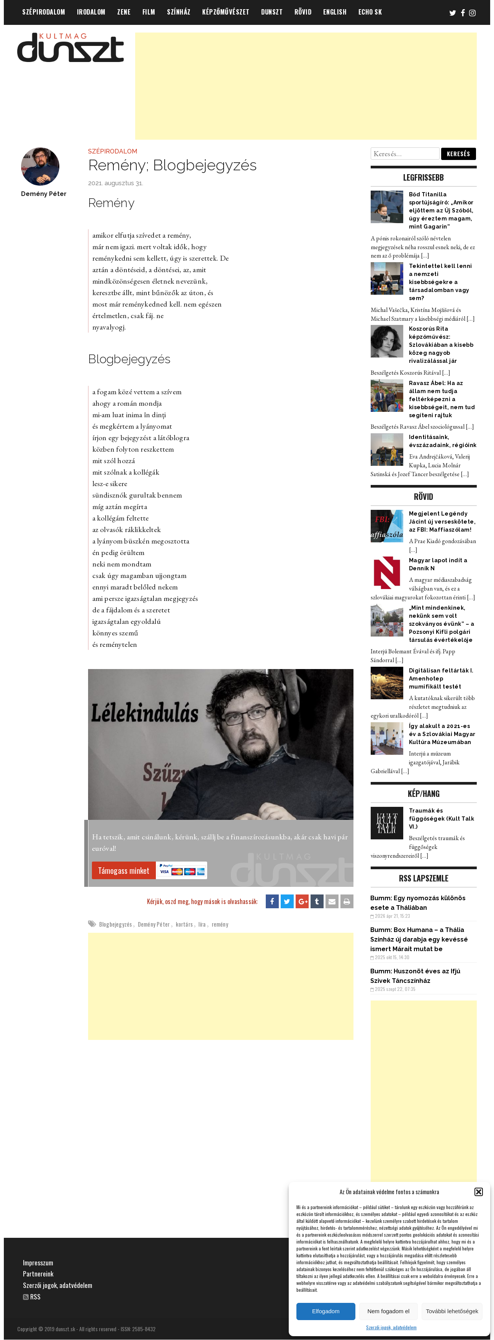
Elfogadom (326, 1311)
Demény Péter (154, 924)
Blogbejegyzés (115, 924)
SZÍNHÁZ (179, 11)
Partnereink (38, 1273)
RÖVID (303, 11)
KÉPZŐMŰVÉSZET (226, 11)
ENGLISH (335, 11)
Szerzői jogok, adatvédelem (391, 1327)
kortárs (184, 924)
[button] (479, 1192)
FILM (148, 11)
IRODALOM (91, 11)
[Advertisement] (306, 86)
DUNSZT (272, 11)
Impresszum (38, 1262)
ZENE (124, 11)
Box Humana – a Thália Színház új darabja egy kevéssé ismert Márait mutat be (419, 939)
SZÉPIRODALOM (43, 11)
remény (220, 924)
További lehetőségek (452, 1311)
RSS (36, 1296)
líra (202, 924)
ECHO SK (370, 11)
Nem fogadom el (388, 1311)
